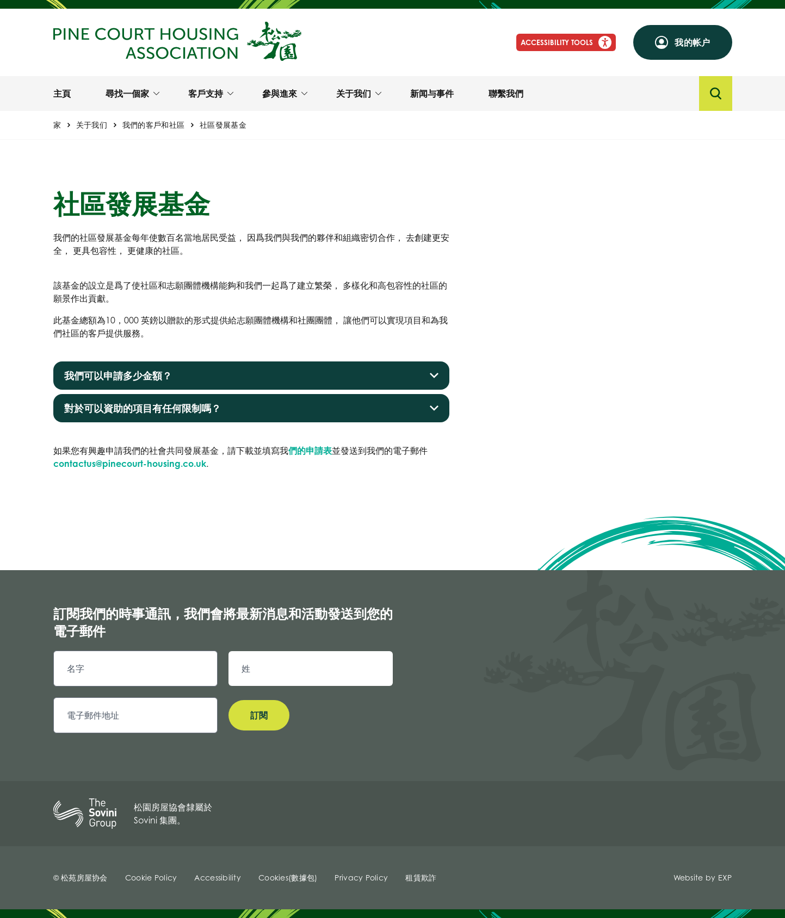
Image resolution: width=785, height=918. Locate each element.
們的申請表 (310, 450)
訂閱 (259, 715)
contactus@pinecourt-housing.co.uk (129, 463)
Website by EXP (702, 877)
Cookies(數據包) (287, 877)
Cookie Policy (151, 877)
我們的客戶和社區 (153, 124)
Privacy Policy (361, 877)
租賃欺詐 (420, 877)
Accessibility (217, 877)
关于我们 (91, 124)
